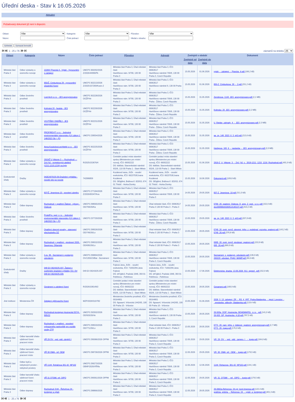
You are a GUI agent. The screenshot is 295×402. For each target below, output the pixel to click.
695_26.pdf (219, 245)
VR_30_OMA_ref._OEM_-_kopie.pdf (230, 352)
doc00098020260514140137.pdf (228, 207)
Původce (129, 55)
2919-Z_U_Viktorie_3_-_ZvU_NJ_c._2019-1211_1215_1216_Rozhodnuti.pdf (248, 162)
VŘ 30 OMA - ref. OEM (54, 352)
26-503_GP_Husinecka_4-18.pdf (228, 315)
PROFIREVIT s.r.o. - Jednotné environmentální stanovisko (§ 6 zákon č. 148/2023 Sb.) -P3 (62, 135)
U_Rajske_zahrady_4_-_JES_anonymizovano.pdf (236, 123)
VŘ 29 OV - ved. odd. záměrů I (57, 339)
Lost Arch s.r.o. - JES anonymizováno (60, 97)
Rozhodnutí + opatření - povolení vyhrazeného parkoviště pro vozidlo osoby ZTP (59, 326)
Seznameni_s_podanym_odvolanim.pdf (231, 255)
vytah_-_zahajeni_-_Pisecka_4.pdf (229, 71)
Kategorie (30, 55)
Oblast (9, 55)
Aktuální (50, 15)
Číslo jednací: (73, 38)
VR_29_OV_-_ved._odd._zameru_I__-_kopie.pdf (236, 339)
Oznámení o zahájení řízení (56, 287)
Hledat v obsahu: (138, 38)
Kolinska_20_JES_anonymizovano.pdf (231, 110)
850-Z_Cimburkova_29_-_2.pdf (228, 84)
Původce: (135, 34)
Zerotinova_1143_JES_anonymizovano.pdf (233, 97)
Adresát (165, 55)
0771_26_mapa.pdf (223, 328)
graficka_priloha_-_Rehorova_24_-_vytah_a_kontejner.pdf (240, 392)
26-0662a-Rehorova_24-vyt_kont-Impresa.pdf (234, 389)
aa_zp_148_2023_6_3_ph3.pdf (228, 135)
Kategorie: (71, 34)
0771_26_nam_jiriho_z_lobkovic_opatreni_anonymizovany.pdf (242, 325)
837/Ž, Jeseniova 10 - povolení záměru (61, 193)
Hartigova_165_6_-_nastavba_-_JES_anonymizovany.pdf (239, 148)
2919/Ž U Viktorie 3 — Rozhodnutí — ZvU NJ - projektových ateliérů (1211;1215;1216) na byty (60, 162)
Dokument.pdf (220, 178)
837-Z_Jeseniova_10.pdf (225, 193)
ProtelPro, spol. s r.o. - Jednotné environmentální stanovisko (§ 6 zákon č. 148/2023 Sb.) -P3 (62, 218)
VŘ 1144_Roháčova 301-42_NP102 (60, 365)
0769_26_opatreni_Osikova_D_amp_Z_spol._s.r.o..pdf (238, 204)
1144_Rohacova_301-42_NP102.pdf (230, 365)
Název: (6, 38)
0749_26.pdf (219, 232)
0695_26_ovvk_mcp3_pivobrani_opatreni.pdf (234, 242)
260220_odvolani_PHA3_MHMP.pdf (230, 258)
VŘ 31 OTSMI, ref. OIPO (55, 378)
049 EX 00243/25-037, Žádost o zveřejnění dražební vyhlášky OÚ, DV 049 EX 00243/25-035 (60, 271)
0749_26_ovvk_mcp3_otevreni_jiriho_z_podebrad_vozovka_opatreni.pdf (246, 229)
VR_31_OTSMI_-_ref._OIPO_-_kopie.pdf (232, 378)
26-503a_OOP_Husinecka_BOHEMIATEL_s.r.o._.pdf (238, 312)
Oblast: (6, 34)
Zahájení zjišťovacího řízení (56, 301)
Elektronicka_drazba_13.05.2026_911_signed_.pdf (237, 271)
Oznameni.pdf (220, 287)
